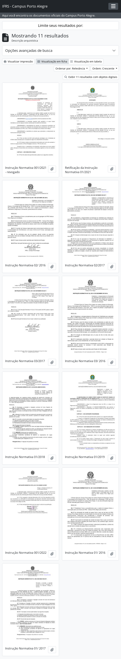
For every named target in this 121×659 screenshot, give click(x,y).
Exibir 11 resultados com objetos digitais (90, 77)
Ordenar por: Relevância (70, 68)
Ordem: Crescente (103, 68)
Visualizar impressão (18, 61)
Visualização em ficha (52, 61)
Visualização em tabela (86, 61)
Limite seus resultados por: (60, 25)
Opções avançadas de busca (28, 50)
